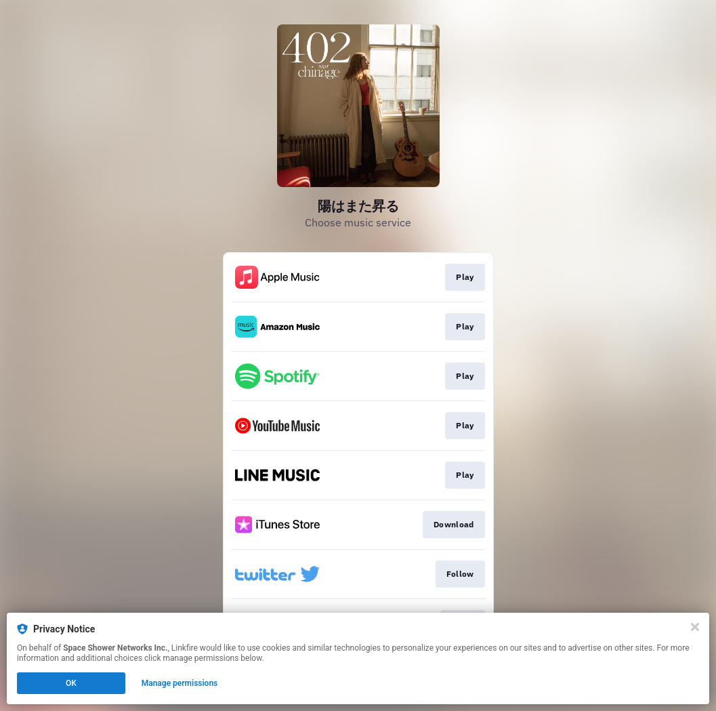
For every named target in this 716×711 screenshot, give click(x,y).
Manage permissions (180, 683)
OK (71, 683)
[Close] (695, 627)
